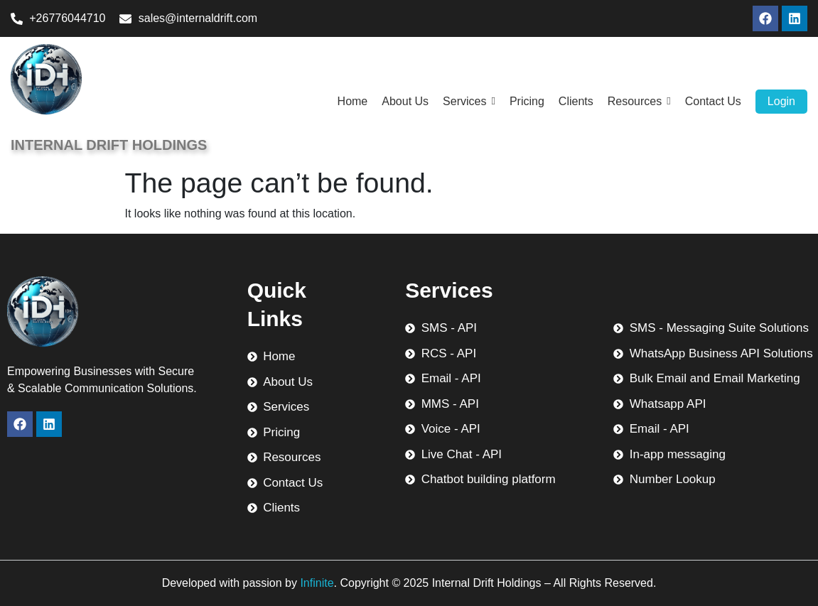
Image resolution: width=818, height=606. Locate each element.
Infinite (316, 583)
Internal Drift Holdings (109, 145)
